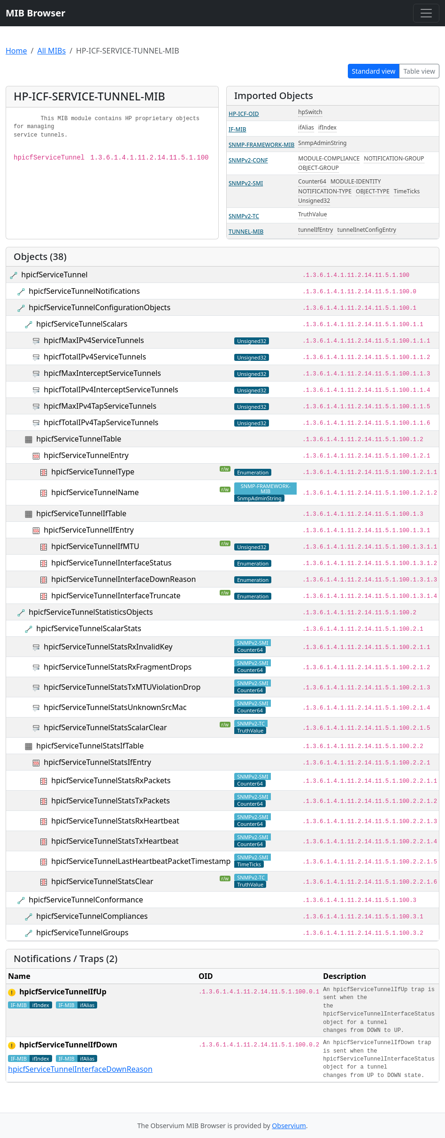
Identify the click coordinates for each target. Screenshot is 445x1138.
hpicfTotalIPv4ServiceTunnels (95, 356)
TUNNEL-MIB (246, 232)
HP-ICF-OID (244, 114)
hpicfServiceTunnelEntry (86, 455)
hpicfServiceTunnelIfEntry (89, 530)
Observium (289, 1125)
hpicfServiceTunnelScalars (81, 324)
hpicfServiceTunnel (54, 274)
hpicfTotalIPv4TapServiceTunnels (101, 422)
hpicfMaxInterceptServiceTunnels (102, 373)
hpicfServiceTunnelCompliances (91, 916)
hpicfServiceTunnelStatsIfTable (90, 746)
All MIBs (51, 51)
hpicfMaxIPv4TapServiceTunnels (100, 406)
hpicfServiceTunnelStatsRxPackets (110, 780)
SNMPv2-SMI (246, 183)
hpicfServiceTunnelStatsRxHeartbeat (115, 821)
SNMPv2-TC (244, 216)
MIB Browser (35, 13)
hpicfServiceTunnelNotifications (84, 291)
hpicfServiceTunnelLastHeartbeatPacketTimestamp (140, 861)
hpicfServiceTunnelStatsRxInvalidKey (108, 647)
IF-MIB (237, 129)
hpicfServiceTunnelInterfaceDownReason (123, 579)
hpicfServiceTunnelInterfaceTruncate (115, 595)
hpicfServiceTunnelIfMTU (95, 546)
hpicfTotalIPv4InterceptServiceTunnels (111, 389)
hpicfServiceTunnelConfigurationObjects (99, 307)
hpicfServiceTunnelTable (78, 439)
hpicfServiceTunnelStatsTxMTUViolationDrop (122, 687)
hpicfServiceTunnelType (92, 471)
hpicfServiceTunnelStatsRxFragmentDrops (118, 667)
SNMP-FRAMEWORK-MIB (261, 145)
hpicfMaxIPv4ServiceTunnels (94, 340)
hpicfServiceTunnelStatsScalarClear (105, 727)
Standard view (374, 71)
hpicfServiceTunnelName (94, 492)
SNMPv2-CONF (248, 160)
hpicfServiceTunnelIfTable (81, 513)
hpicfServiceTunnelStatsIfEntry (97, 762)
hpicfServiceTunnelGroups (82, 932)
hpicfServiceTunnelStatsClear (102, 881)
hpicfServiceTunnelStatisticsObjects (91, 612)
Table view (419, 71)
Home (16, 51)
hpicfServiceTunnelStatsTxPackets (110, 800)
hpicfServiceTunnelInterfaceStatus (111, 563)
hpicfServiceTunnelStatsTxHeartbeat (114, 841)
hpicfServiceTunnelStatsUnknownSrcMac (115, 707)
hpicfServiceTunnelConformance (86, 899)
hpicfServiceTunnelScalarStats (88, 628)
